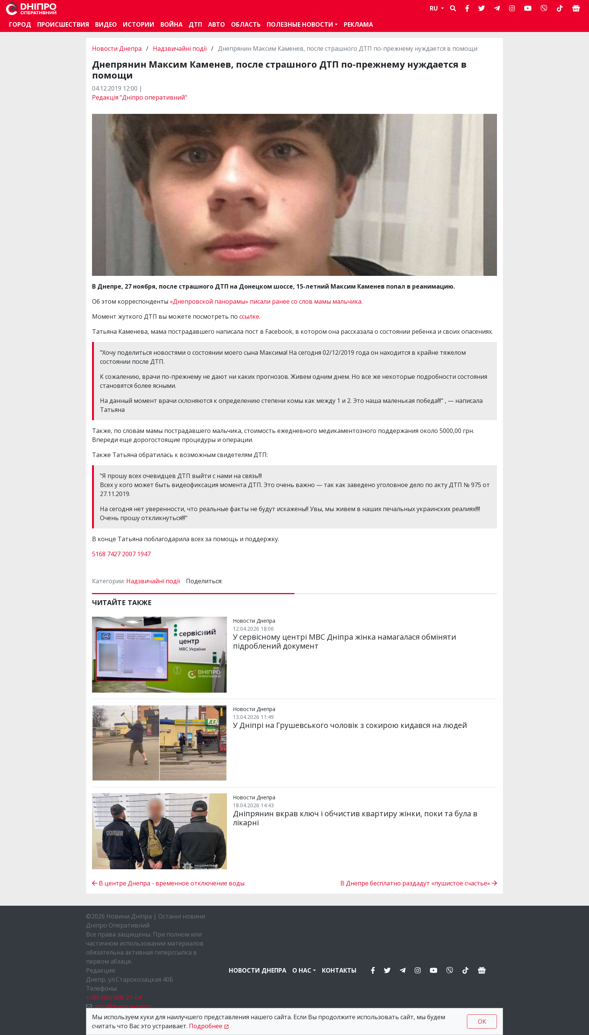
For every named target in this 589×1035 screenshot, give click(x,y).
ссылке (249, 316)
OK (482, 1021)
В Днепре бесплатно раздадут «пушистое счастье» (418, 883)
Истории (138, 24)
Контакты (339, 970)
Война (171, 24)
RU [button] (434, 8)
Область (246, 24)
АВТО (216, 24)
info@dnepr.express (123, 1006)
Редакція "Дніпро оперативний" (139, 97)
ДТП (195, 24)
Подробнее (205, 1026)
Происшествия (63, 24)
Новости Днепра (117, 48)
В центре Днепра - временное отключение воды (168, 883)
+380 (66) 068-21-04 (114, 997)
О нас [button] (301, 970)
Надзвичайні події (180, 48)
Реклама (358, 24)
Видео (106, 24)
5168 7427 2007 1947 (121, 554)
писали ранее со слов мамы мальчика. (306, 301)
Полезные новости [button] (300, 24)
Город (20, 24)
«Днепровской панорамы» (209, 301)
